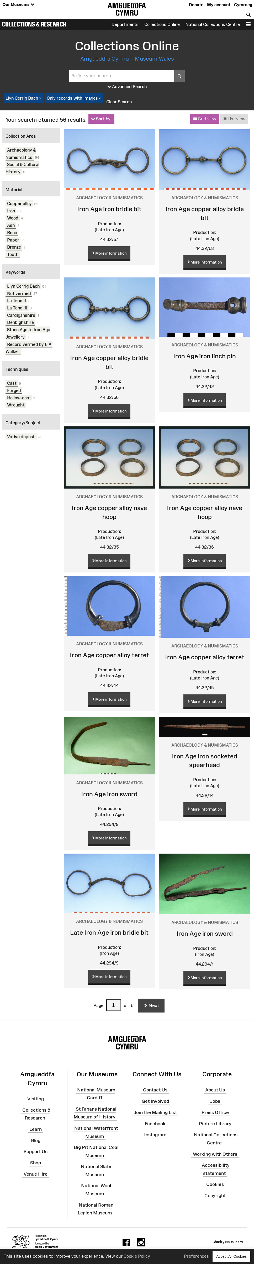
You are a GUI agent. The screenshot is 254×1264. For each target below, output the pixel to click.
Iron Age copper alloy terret (109, 654)
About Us (215, 1089)
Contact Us (155, 1089)
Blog (35, 1140)
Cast (12, 383)
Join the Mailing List (155, 1112)
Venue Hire (35, 1174)
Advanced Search (127, 86)
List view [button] (234, 119)
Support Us (35, 1151)
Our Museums (18, 4)
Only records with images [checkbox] (74, 98)
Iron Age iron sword (109, 793)
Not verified (19, 293)
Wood (12, 218)
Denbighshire (20, 322)
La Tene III (17, 308)
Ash (11, 225)
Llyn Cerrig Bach (23, 286)
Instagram (155, 1134)
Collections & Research (34, 24)
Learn (35, 1129)
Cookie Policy (137, 1256)
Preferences (196, 1256)
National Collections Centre (213, 24)
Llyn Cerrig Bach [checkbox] (24, 98)
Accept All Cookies (231, 1256)
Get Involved (155, 1101)
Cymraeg (243, 4)
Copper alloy (19, 203)
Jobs (215, 1101)
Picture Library (215, 1123)
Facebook (155, 1123)
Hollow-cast (19, 397)
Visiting (35, 1098)
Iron (11, 210)
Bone (12, 232)
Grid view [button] (204, 119)
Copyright (215, 1195)
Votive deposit (21, 436)
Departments (125, 24)
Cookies (215, 1184)
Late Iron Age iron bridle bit (109, 932)
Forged (14, 390)
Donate (196, 4)
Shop (35, 1162)
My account (218, 4)
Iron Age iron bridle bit (109, 208)
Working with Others (215, 1153)
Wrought (16, 405)
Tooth (13, 254)
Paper (13, 239)
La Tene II (16, 300)
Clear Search (119, 101)
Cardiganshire (21, 315)
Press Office (215, 1112)
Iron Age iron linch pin (204, 356)
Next (151, 1006)
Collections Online (162, 24)
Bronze (14, 247)
